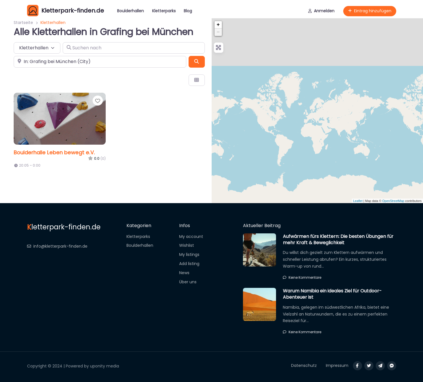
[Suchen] (197, 61)
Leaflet (358, 201)
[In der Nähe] (100, 61)
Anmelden (321, 11)
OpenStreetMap (393, 201)
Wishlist (186, 245)
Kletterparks (164, 11)
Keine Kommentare (302, 277)
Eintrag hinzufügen (369, 11)
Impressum (337, 365)
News (184, 273)
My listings (189, 254)
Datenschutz (304, 365)
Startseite (23, 22)
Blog (188, 11)
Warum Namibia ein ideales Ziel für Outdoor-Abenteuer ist (332, 294)
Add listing (189, 263)
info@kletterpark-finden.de (57, 246)
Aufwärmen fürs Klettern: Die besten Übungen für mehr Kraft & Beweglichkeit (338, 239)
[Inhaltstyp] (37, 48)
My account (191, 236)
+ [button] (218, 24)
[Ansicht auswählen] (197, 80)
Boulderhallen (130, 11)
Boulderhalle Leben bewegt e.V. (54, 152)
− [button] (218, 32)
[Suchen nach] (134, 48)
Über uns (188, 282)
